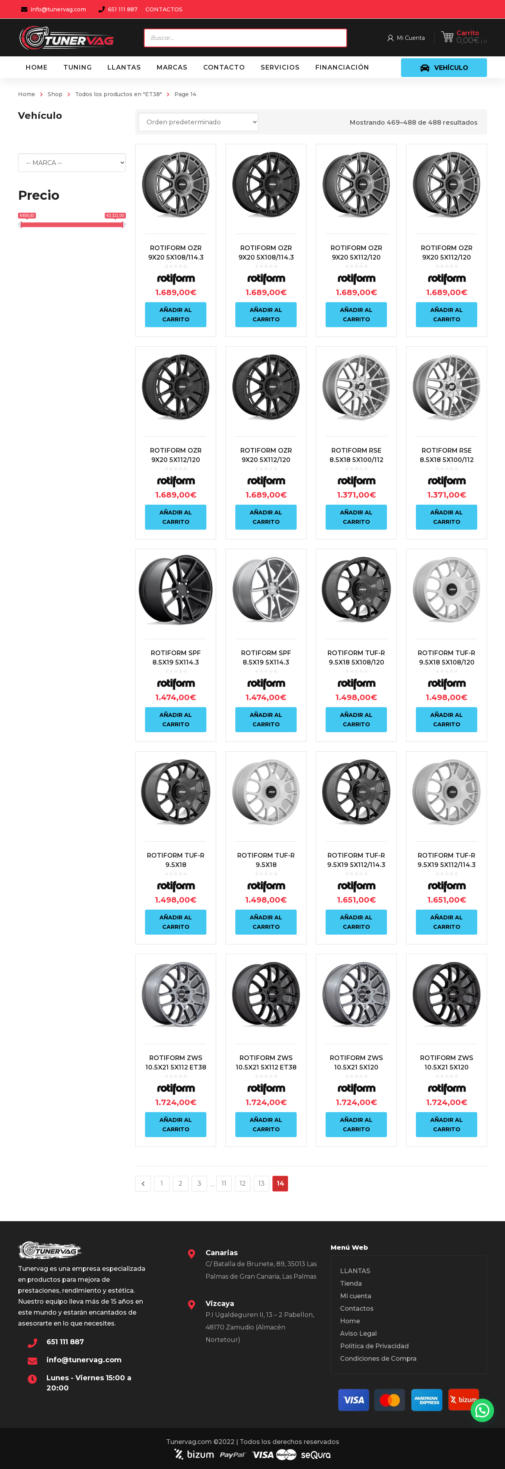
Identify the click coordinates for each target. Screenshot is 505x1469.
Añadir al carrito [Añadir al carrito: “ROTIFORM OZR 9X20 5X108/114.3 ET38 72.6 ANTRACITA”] (175, 314)
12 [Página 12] (243, 1183)
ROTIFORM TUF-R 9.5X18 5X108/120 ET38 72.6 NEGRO (356, 662)
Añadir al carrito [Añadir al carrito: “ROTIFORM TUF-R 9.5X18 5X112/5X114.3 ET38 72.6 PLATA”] (266, 922)
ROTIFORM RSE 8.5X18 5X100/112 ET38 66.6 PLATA (356, 460)
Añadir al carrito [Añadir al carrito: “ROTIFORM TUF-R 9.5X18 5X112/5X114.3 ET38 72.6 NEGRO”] (175, 922)
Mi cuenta (355, 1296)
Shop (55, 94)
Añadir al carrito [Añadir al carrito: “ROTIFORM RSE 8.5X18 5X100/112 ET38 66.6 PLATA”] (356, 517)
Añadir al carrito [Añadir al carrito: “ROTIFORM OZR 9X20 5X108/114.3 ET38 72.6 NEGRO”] (266, 314)
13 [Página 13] (261, 1183)
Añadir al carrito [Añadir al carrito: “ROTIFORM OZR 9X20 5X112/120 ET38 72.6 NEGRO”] (175, 517)
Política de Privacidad (374, 1346)
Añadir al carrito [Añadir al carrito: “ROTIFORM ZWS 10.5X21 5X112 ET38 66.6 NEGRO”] (266, 1124)
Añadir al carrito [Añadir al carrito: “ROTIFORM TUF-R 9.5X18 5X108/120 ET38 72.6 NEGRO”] (356, 719)
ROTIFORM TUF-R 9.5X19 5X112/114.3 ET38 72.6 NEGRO (356, 865)
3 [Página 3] (199, 1183)
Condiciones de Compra (378, 1358)
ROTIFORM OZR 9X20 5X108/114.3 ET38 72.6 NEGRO (266, 257)
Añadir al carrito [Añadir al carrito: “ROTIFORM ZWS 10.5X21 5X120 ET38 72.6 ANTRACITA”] (356, 1124)
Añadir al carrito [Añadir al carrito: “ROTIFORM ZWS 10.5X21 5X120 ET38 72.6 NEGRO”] (446, 1124)
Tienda (351, 1283)
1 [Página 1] (162, 1183)
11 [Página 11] (224, 1183)
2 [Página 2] (181, 1183)
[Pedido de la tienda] (198, 122)
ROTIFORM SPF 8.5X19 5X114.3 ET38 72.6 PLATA (266, 662)
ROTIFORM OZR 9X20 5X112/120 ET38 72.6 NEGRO (175, 460)
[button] (482, 1410)
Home (26, 94)
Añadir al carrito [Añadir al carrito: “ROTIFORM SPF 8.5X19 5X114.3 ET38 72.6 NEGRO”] (175, 719)
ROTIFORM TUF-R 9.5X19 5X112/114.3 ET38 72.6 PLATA (446, 865)
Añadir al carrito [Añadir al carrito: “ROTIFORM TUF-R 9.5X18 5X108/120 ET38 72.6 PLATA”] (446, 719)
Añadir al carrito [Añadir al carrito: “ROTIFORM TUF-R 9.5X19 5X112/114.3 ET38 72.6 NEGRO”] (356, 922)
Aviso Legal (358, 1333)
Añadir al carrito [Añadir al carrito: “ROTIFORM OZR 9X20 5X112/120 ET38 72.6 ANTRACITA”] (356, 314)
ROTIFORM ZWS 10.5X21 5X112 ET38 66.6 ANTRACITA (175, 1067)
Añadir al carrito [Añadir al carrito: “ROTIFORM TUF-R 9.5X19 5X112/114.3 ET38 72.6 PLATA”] (446, 922)
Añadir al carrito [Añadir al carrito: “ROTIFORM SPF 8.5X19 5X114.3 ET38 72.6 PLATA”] (266, 719)
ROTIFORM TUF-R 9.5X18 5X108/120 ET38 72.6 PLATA (446, 662)
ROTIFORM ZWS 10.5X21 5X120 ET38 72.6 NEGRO (446, 1067)
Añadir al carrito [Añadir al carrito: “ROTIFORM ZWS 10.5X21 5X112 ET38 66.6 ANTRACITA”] (175, 1124)
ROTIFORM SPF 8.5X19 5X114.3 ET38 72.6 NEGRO (175, 662)
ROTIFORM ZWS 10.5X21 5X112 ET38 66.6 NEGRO (266, 1067)
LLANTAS (355, 1271)
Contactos (357, 1308)
